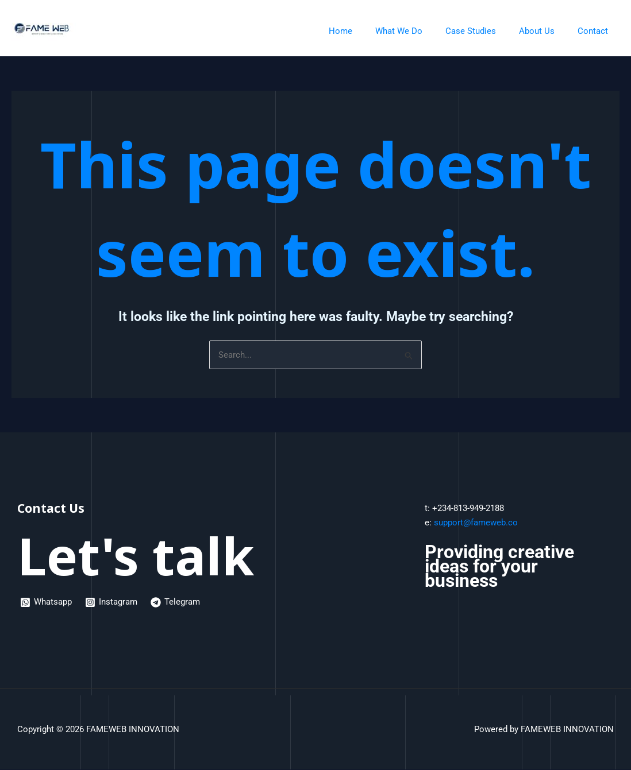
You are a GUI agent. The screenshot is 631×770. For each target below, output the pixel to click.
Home (366, 31)
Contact (595, 31)
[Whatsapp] (46, 602)
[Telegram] (177, 602)
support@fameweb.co (476, 523)
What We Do (419, 31)
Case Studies (485, 31)
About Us (545, 31)
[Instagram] (112, 602)
